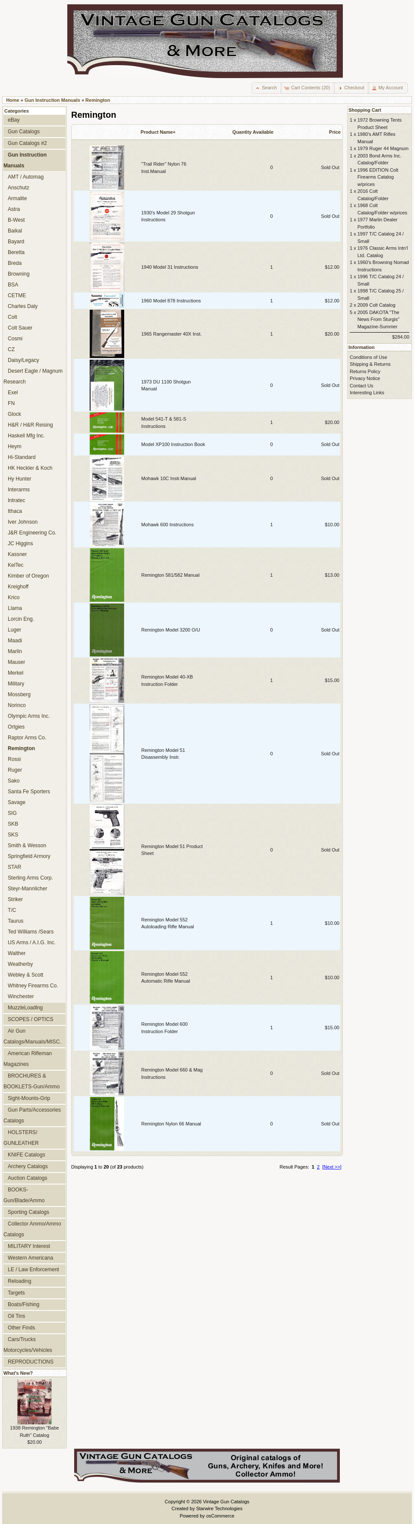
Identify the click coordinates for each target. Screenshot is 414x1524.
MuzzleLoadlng (25, 1008)
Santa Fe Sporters (29, 792)
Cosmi (15, 339)
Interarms (19, 490)
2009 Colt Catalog (376, 305)
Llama (15, 608)
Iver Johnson (23, 522)
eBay (14, 120)
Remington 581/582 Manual (170, 575)
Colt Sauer (20, 328)
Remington (97, 100)
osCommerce (220, 1515)
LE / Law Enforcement (33, 1269)
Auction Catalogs (27, 1178)
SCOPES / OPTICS (30, 1019)
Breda (15, 263)
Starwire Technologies (219, 1508)
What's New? (18, 1373)
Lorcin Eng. (21, 619)
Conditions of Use (368, 357)
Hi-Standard (22, 457)
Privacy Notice (365, 378)
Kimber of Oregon (28, 576)
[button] (266, 88)
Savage (16, 802)
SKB (13, 824)
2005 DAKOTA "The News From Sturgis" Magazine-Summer (378, 319)
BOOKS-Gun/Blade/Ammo (23, 1195)
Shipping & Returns (370, 364)
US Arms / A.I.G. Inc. (32, 943)
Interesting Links (367, 392)
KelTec (15, 565)
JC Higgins (20, 543)
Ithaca (15, 511)
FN (11, 403)
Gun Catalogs (24, 132)
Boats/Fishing (23, 1304)
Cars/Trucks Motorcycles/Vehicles (27, 1344)
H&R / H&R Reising (30, 425)
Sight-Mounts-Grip (29, 1098)
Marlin (15, 651)
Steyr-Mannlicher (27, 889)
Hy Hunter (19, 479)
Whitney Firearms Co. (33, 986)
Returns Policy (365, 371)
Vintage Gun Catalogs (226, 1501)
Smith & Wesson (27, 845)
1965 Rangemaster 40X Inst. (171, 333)
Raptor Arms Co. (27, 738)
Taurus (15, 921)
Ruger (15, 770)
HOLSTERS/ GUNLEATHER (21, 1137)
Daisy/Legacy (23, 360)
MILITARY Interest (29, 1246)
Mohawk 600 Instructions (167, 524)
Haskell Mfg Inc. (26, 436)
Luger (14, 630)
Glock (14, 414)
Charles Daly (23, 306)
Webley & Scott (25, 975)
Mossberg (19, 694)
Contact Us (361, 385)
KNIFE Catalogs (26, 1155)
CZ (11, 349)
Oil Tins (16, 1316)
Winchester (21, 996)
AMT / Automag (26, 177)
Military (16, 684)
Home (12, 100)
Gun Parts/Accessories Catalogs (32, 1115)
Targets (16, 1293)
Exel (13, 393)
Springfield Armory (29, 856)
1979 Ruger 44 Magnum (383, 148)
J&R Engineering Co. (32, 533)
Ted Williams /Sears (30, 932)
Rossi (14, 759)
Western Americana (30, 1258)
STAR (14, 867)
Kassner (17, 554)
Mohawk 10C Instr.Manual (168, 478)
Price (335, 132)
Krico (14, 597)
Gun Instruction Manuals (52, 100)
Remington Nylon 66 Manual (171, 1123)
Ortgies (16, 727)
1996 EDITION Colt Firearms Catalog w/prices (378, 177)
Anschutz (18, 188)
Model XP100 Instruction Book (173, 444)
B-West (16, 220)
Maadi (15, 641)
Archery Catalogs (28, 1166)
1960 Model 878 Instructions (171, 300)
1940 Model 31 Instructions (169, 267)
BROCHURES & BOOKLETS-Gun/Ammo (31, 1081)
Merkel (15, 673)
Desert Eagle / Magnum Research (33, 376)
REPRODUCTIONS (30, 1362)
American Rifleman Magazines (27, 1058)
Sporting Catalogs (28, 1212)
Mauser (16, 662)
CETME (17, 295)
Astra (14, 209)
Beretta (16, 252)
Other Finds (21, 1328)
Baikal (15, 231)
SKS (13, 835)
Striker (15, 899)
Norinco (17, 705)
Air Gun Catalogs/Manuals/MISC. (32, 1036)
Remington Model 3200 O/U (170, 629)
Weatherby (20, 964)
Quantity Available (252, 132)
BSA (13, 285)
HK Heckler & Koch (30, 468)
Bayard (16, 242)
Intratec (16, 500)
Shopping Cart (364, 110)
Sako (14, 781)
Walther (16, 953)
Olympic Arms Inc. (29, 716)
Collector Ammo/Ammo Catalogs (32, 1229)
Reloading (19, 1281)
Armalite (17, 198)
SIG (12, 813)
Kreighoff (18, 587)
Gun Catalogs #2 (27, 143)
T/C (12, 910)
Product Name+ (158, 132)
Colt (12, 317)
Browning (18, 274)
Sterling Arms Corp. (30, 878)
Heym (15, 446)
